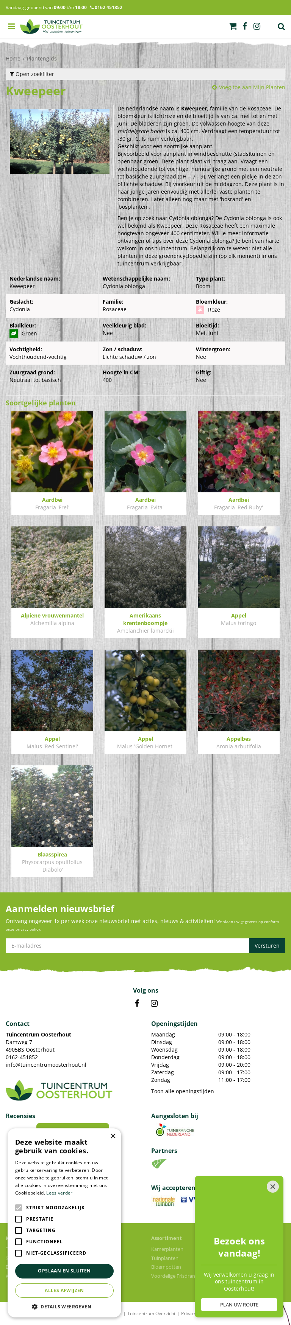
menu (11, 26)
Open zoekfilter (32, 74)
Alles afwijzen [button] (64, 1290)
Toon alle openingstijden (182, 1091)
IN (154, 1003)
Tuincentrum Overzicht (151, 1313)
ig (257, 26)
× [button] (113, 1136)
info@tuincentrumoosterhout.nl (46, 1064)
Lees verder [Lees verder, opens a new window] (59, 1193)
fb (245, 26)
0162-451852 (22, 1057)
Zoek (281, 26)
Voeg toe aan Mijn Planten (252, 87)
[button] (64, 1306)
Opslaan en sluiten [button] (64, 1271)
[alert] (64, 1222)
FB (137, 1003)
